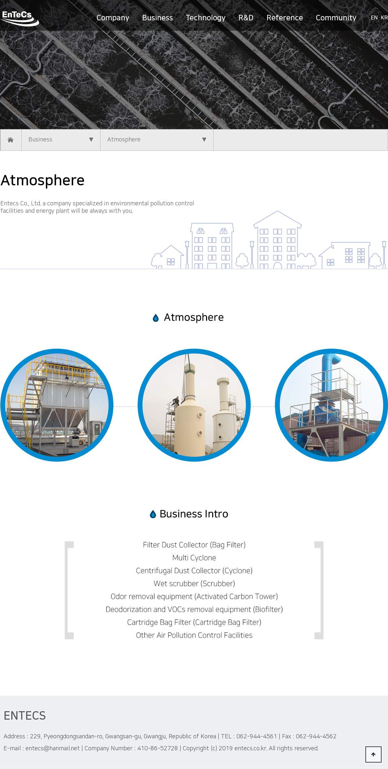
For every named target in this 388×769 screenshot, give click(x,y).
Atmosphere (157, 139)
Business (157, 18)
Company (113, 18)
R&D (246, 18)
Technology (205, 18)
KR (384, 18)
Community (336, 18)
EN (374, 18)
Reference (285, 18)
